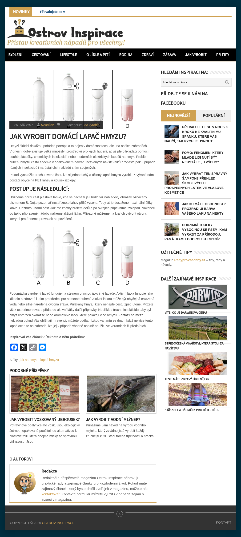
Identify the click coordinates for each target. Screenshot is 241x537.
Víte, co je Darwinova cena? (186, 312)
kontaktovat (50, 494)
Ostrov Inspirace (58, 523)
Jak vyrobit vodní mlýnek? (113, 419)
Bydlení (15, 54)
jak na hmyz (28, 360)
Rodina (125, 54)
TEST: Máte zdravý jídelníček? (187, 379)
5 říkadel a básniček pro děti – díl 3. (192, 410)
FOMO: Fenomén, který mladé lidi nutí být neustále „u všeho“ (203, 157)
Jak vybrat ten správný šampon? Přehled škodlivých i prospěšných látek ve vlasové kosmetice (196, 183)
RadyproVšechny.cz (189, 260)
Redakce (47, 125)
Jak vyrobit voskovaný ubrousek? (44, 419)
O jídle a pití (98, 54)
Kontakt (223, 522)
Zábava (169, 54)
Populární (214, 115)
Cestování (41, 54)
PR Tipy (222, 54)
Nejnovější (178, 115)
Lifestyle (68, 54)
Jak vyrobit (196, 54)
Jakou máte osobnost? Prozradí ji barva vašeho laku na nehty (204, 208)
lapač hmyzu (49, 360)
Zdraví (148, 54)
